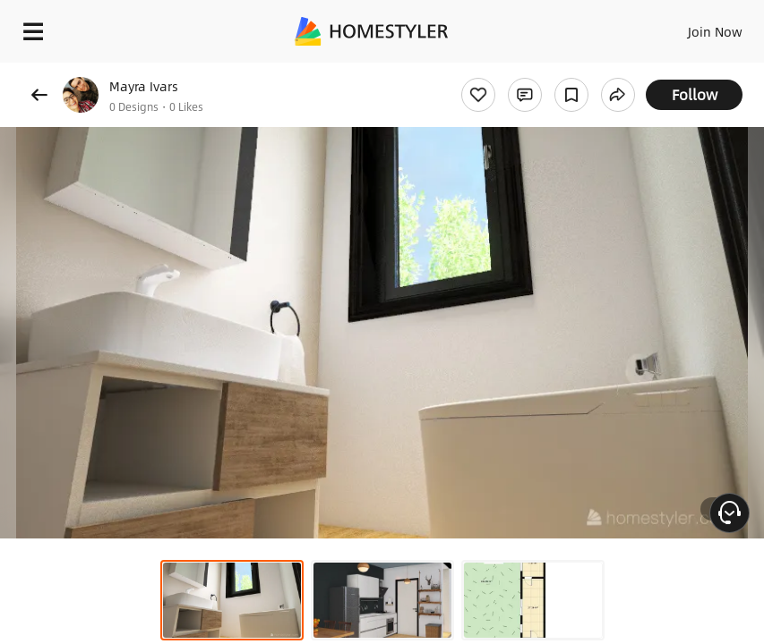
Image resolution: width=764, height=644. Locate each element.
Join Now (715, 31)
